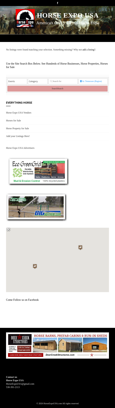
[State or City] (93, 81)
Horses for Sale (13, 120)
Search (57, 88)
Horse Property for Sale (17, 128)
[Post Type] (17, 81)
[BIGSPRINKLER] (36, 207)
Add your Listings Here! (18, 136)
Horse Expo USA (68, 15)
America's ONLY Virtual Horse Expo (67, 22)
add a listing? (88, 49)
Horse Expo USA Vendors (18, 112)
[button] (80, 247)
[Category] (38, 81)
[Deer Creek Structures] (57, 345)
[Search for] (63, 81)
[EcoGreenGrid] (38, 171)
